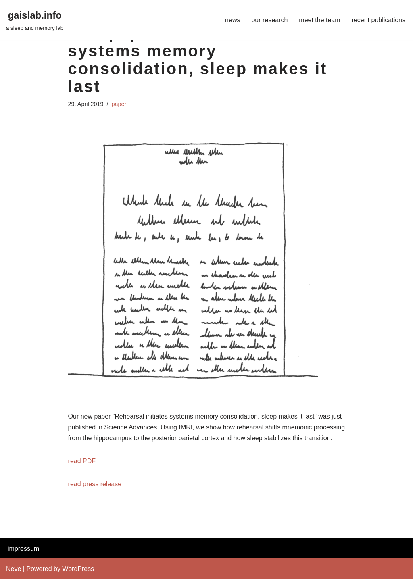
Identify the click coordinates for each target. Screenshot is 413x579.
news (232, 20)
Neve (13, 568)
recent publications (378, 20)
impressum (23, 548)
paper (119, 104)
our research (269, 20)
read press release (95, 484)
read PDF (82, 461)
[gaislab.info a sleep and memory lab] (34, 20)
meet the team (319, 20)
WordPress (78, 568)
